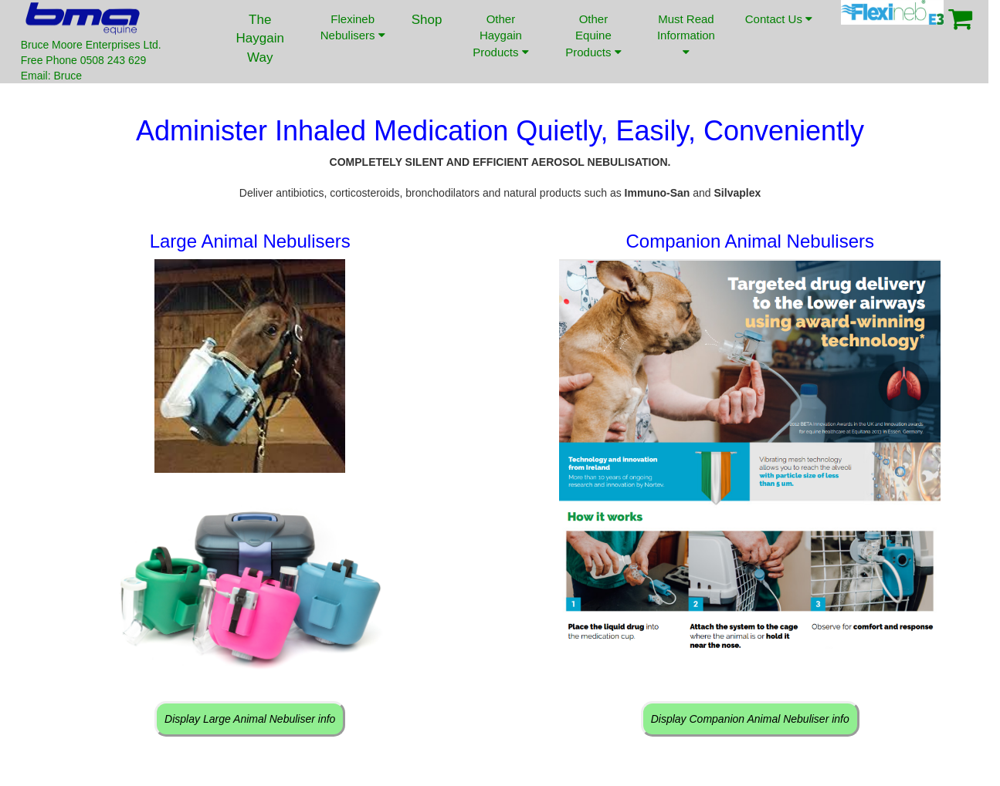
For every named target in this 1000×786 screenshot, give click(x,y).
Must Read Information (686, 35)
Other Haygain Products (500, 35)
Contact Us (778, 30)
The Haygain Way (260, 38)
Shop (427, 19)
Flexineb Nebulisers (352, 27)
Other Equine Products (593, 35)
